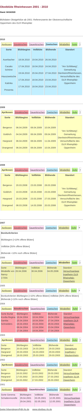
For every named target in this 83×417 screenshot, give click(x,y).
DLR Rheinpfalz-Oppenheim (70, 277)
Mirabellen (65, 44)
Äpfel (74, 44)
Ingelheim (68, 274)
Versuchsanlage (71, 271)
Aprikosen (7, 44)
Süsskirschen (20, 44)
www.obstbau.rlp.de (42, 409)
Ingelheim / (70, 352)
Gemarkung (71, 348)
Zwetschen (52, 112)
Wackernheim (72, 355)
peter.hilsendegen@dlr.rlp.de (15, 409)
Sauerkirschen (36, 44)
